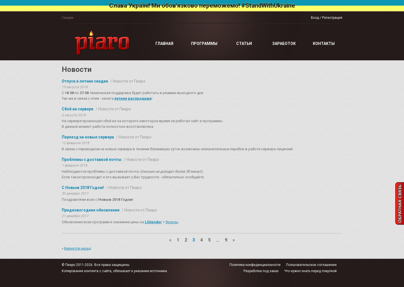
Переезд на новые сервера (88, 137)
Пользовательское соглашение (311, 265)
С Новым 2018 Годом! (83, 187)
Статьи (244, 43)
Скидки (68, 18)
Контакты (324, 43)
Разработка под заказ (261, 271)
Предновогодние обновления (91, 210)
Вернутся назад (77, 248)
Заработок (284, 43)
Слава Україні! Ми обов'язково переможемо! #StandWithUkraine (202, 5)
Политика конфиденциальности (255, 265)
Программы (204, 43)
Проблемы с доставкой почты (91, 159)
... (217, 240)
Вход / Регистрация (326, 18)
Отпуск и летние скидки (85, 81)
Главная (164, 43)
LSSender (153, 222)
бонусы (172, 222)
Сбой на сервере (77, 109)
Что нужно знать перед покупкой (310, 271)
